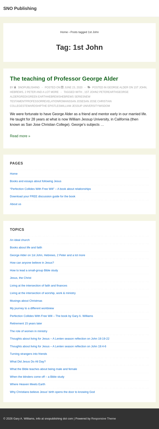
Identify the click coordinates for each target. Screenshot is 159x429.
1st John (90, 92)
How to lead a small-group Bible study (34, 270)
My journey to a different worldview (32, 308)
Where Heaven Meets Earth (27, 384)
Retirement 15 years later (26, 323)
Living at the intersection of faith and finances (38, 285)
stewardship (32, 105)
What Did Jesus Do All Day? (28, 361)
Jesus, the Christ (20, 277)
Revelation (50, 101)
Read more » (20, 136)
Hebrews (54, 96)
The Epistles (51, 105)
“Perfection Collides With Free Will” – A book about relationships (50, 188)
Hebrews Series (72, 96)
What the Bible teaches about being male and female (43, 369)
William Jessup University (79, 105)
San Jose (76, 101)
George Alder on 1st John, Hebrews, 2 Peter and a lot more (47, 255)
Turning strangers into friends (28, 353)
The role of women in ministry (28, 331)
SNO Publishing (20, 8)
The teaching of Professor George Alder (64, 78)
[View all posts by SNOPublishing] (27, 87)
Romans (64, 101)
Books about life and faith (26, 247)
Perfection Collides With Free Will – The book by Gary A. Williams (51, 316)
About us (15, 204)
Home (14, 173)
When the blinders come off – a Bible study (37, 376)
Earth (112, 92)
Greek (23, 96)
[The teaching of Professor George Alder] (73, 87)
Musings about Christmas (26, 300)
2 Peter (102, 92)
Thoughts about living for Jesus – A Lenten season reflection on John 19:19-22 (59, 338)
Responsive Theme (103, 418)
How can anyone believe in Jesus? (32, 262)
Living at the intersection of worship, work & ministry (43, 293)
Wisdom (104, 105)
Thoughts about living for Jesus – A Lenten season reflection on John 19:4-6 (58, 346)
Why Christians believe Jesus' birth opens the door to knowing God (52, 392)
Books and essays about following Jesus (35, 181)
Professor (34, 101)
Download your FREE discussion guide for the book (42, 196)
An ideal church (20, 240)
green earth (37, 96)
